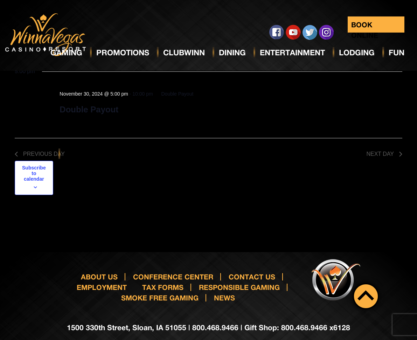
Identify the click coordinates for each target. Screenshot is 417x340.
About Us (99, 276)
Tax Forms (162, 287)
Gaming (66, 52)
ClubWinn (184, 52)
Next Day (384, 154)
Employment (102, 287)
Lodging (357, 52)
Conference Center (173, 276)
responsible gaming (239, 287)
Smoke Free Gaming (160, 297)
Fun (396, 52)
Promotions (122, 52)
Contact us (252, 276)
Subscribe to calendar (34, 173)
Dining (232, 52)
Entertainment (292, 52)
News (224, 297)
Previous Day (40, 154)
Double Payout (89, 109)
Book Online (364, 26)
